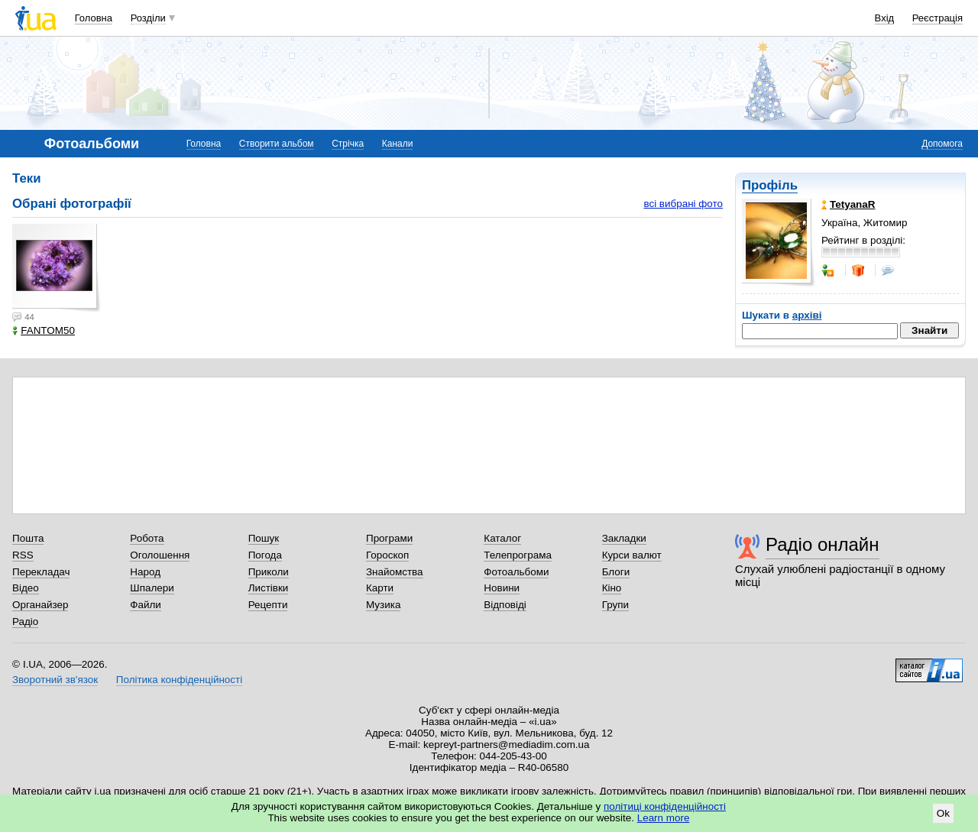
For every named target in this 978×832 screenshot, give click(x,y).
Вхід (885, 18)
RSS (23, 555)
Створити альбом (276, 143)
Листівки (268, 588)
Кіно (612, 588)
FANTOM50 (43, 330)
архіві (807, 315)
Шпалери (151, 588)
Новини (502, 588)
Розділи (148, 18)
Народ (145, 572)
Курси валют (632, 555)
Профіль (770, 185)
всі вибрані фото (683, 203)
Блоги (616, 572)
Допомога (942, 143)
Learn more (663, 818)
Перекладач (41, 572)
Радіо (25, 621)
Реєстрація (937, 18)
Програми (389, 538)
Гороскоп (387, 555)
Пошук (264, 538)
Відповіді (505, 604)
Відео (25, 588)
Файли (145, 604)
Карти (379, 588)
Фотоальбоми (516, 572)
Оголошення (159, 555)
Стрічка (348, 143)
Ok (943, 813)
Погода (265, 555)
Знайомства (394, 572)
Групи (615, 604)
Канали (397, 143)
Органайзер (40, 604)
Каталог (502, 538)
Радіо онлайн (822, 544)
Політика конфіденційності (179, 679)
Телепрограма (518, 555)
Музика (383, 604)
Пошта (28, 538)
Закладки (624, 538)
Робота (147, 538)
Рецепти (268, 604)
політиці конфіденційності (665, 806)
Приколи (268, 572)
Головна (93, 18)
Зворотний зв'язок (55, 679)
